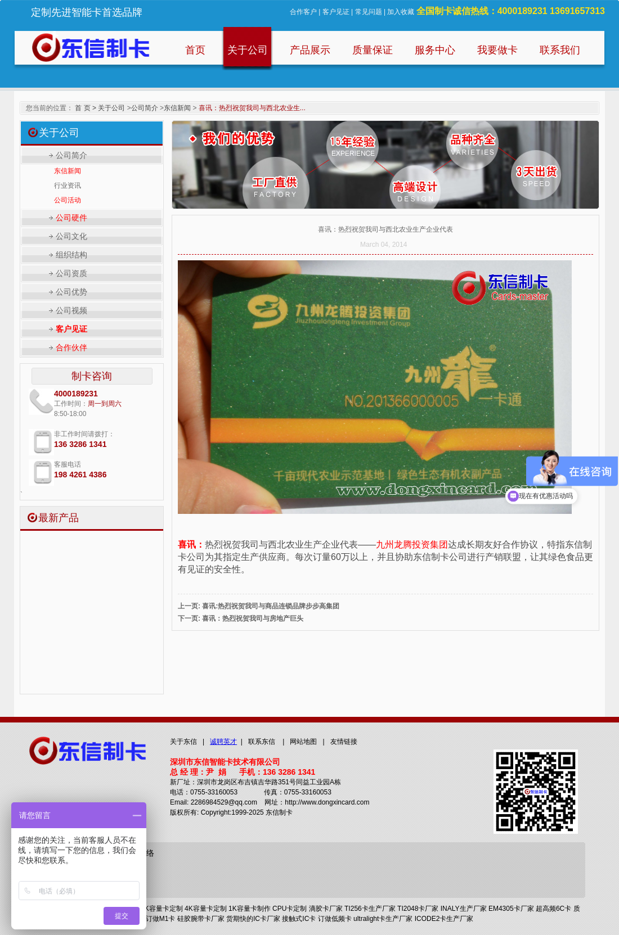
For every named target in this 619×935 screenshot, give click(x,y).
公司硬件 (71, 217)
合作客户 (303, 12)
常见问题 (368, 12)
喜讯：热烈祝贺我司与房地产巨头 (252, 618)
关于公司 (111, 108)
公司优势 (71, 291)
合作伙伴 (71, 347)
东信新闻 (177, 108)
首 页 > (85, 108)
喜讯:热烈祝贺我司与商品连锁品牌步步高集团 (270, 606)
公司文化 (71, 236)
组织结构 (71, 254)
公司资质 (71, 273)
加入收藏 (400, 12)
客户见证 (335, 12)
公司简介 (144, 108)
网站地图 (303, 742)
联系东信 (261, 742)
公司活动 (67, 200)
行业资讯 (67, 185)
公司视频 (71, 310)
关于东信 (183, 742)
